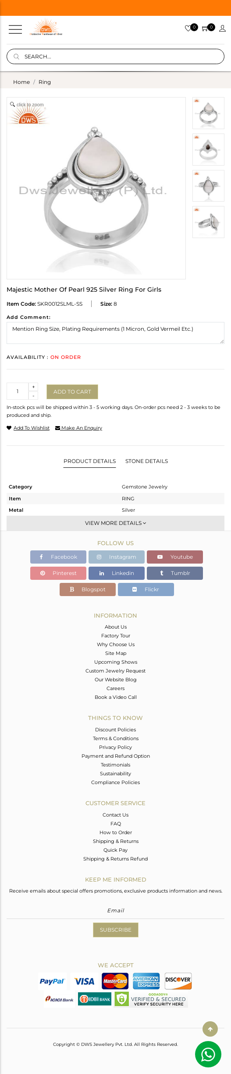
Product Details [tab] (90, 461)
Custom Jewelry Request (115, 671)
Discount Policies (115, 730)
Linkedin (117, 573)
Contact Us (115, 815)
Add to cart (72, 391)
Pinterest (58, 573)
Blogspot (88, 589)
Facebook (58, 556)
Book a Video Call (116, 697)
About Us (116, 627)
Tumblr (175, 573)
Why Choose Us (116, 644)
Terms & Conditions (116, 738)
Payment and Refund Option (116, 756)
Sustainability (115, 773)
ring (45, 82)
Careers (115, 688)
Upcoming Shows (115, 662)
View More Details (115, 523)
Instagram (116, 556)
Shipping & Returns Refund (115, 859)
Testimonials (115, 765)
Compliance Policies (115, 782)
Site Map (115, 653)
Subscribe (115, 929)
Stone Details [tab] (146, 461)
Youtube (175, 556)
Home (21, 82)
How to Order (116, 832)
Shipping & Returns (116, 841)
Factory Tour (115, 636)
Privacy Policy (115, 747)
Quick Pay (115, 850)
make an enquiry (78, 428)
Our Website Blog (116, 679)
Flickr (145, 589)
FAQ (115, 824)
